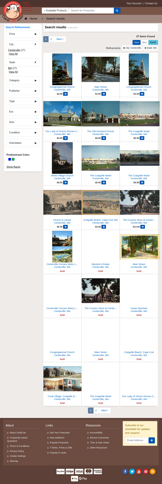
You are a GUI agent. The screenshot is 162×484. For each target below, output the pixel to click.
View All (13, 54)
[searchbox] (91, 11)
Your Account (134, 3)
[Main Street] (101, 73)
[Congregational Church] (62, 73)
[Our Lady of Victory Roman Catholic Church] (62, 117)
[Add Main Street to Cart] (103, 94)
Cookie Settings (18, 456)
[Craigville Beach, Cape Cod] (139, 338)
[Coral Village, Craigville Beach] (62, 382)
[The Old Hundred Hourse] (101, 117)
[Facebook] (125, 471)
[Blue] (9, 159)
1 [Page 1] (46, 39)
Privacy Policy (17, 451)
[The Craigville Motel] (139, 117)
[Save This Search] (136, 42)
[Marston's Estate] (101, 250)
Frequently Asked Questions (17, 439)
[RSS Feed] (152, 471)
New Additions (57, 437)
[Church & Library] (62, 206)
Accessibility (96, 432)
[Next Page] (60, 39)
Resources (93, 425)
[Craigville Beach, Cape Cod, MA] (101, 206)
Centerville (14, 50)
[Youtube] (139, 471)
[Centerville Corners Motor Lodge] (62, 294)
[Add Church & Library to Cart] (65, 227)
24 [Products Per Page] (144, 42)
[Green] (13, 159)
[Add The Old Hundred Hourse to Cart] (103, 138)
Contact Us (151, 3)
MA (10, 68)
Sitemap (14, 461)
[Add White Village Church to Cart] (65, 182)
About (10, 425)
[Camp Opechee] (139, 294)
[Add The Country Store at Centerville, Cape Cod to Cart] (142, 227)
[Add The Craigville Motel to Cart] (142, 138)
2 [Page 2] (51, 39)
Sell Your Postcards (60, 432)
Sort (153, 42)
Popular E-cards (58, 452)
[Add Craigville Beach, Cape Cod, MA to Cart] (103, 227)
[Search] (117, 11)
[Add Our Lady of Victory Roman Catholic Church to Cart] (65, 138)
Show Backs (13, 167)
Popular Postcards (59, 442)
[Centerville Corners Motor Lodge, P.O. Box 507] (62, 250)
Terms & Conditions (20, 446)
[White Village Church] (62, 161)
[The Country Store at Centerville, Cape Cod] (139, 206)
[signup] (152, 440)
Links (49, 425)
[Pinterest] (146, 471)
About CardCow (18, 432)
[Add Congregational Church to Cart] (65, 94)
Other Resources (98, 447)
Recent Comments (99, 437)
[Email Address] (137, 440)
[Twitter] (132, 471)
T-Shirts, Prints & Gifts (61, 447)
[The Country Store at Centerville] (101, 294)
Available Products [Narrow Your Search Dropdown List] (55, 10)
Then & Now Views (99, 442)
